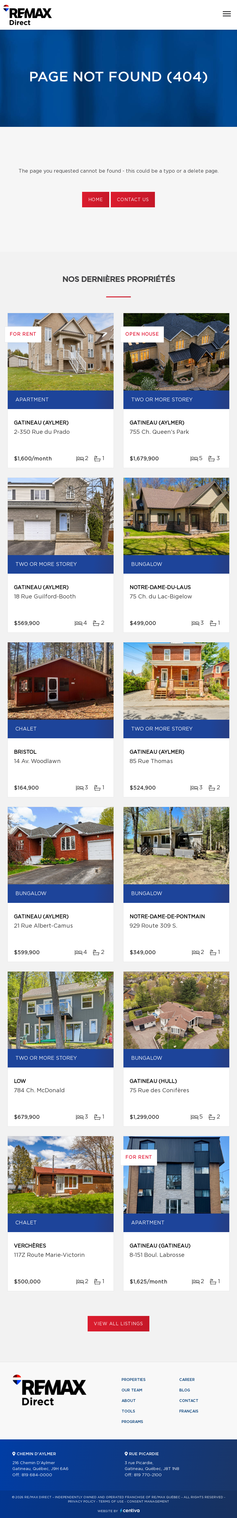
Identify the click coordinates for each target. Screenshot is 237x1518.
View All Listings (118, 1324)
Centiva (130, 1510)
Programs (132, 1422)
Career (187, 1380)
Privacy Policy (81, 1501)
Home (95, 200)
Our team (132, 1390)
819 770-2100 (148, 1475)
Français (188, 1411)
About (129, 1401)
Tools (128, 1411)
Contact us (133, 200)
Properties (134, 1380)
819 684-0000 (37, 1475)
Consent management (148, 1501)
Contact (188, 1401)
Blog (184, 1390)
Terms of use (111, 1501)
